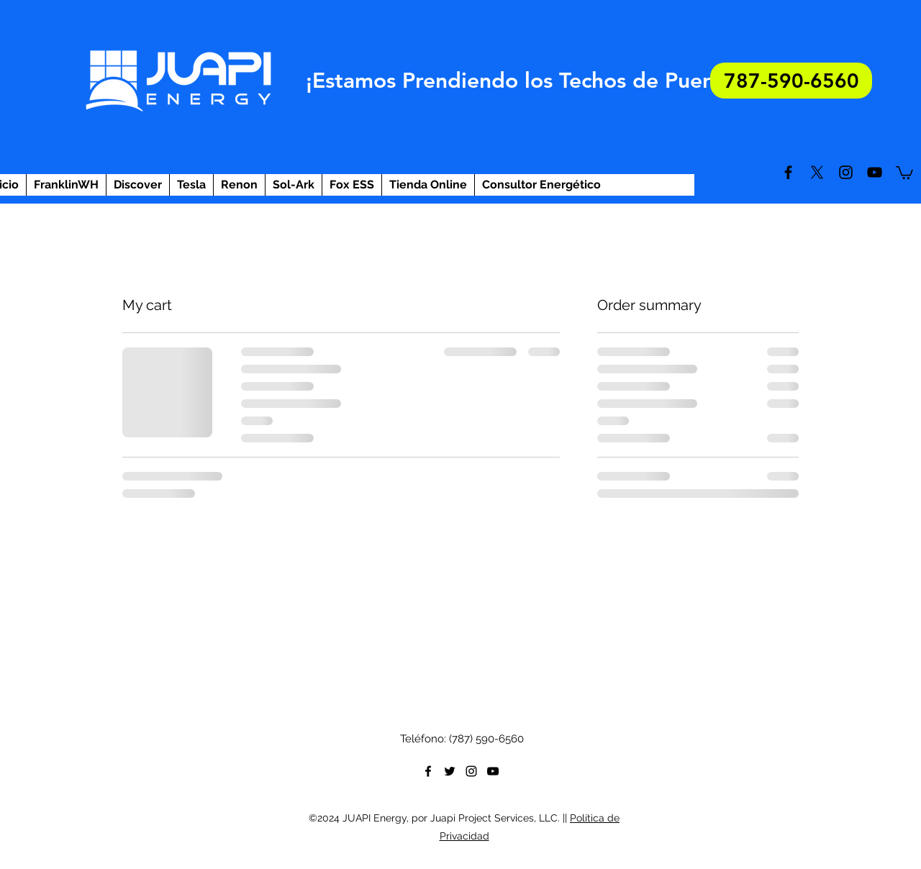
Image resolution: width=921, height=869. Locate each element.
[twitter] (817, 172)
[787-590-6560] (791, 81)
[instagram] (846, 172)
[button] (904, 172)
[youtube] (875, 172)
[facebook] (788, 172)
